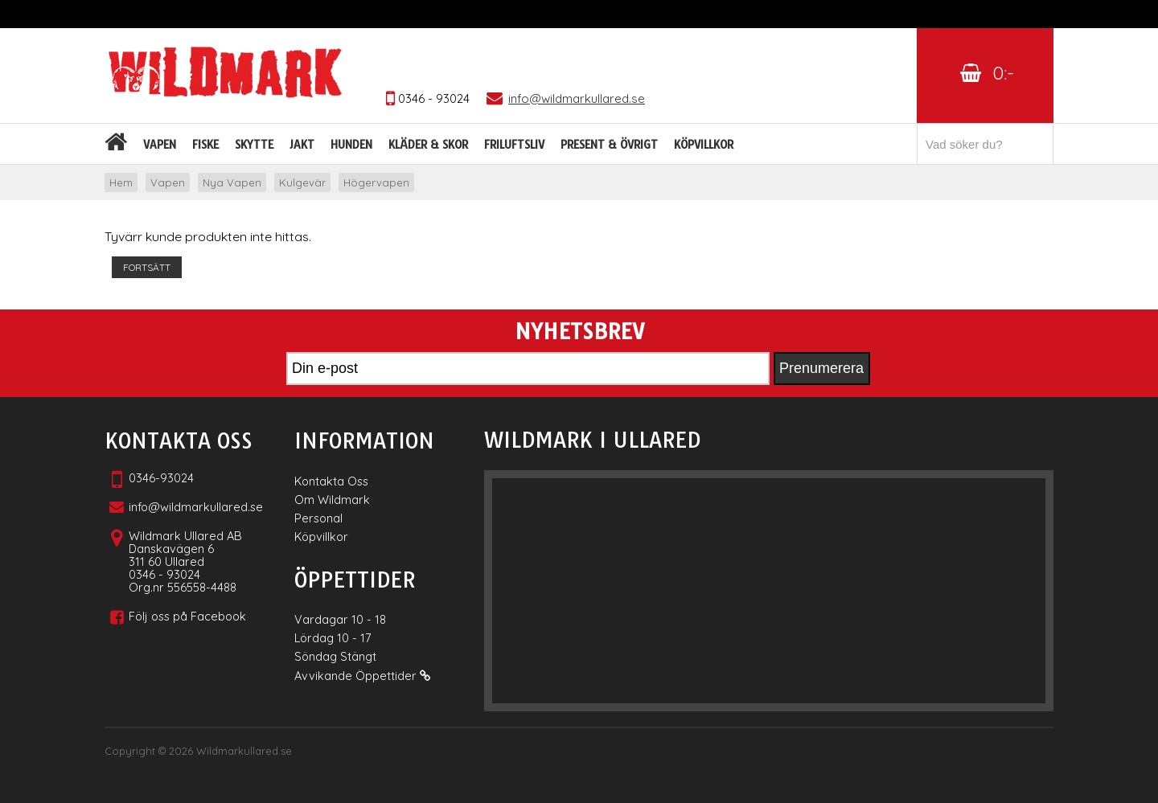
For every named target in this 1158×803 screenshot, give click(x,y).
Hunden (351, 144)
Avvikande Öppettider (362, 675)
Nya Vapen (232, 182)
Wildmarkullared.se (244, 750)
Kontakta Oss (331, 481)
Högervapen (376, 182)
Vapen (159, 144)
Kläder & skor (428, 144)
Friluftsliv (514, 144)
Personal (318, 518)
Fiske (205, 144)
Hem (121, 182)
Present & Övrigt (609, 144)
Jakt (302, 144)
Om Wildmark (332, 499)
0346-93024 (161, 477)
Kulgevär (302, 182)
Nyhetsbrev (579, 332)
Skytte (254, 144)
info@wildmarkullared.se (196, 506)
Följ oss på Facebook (187, 616)
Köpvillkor (703, 144)
